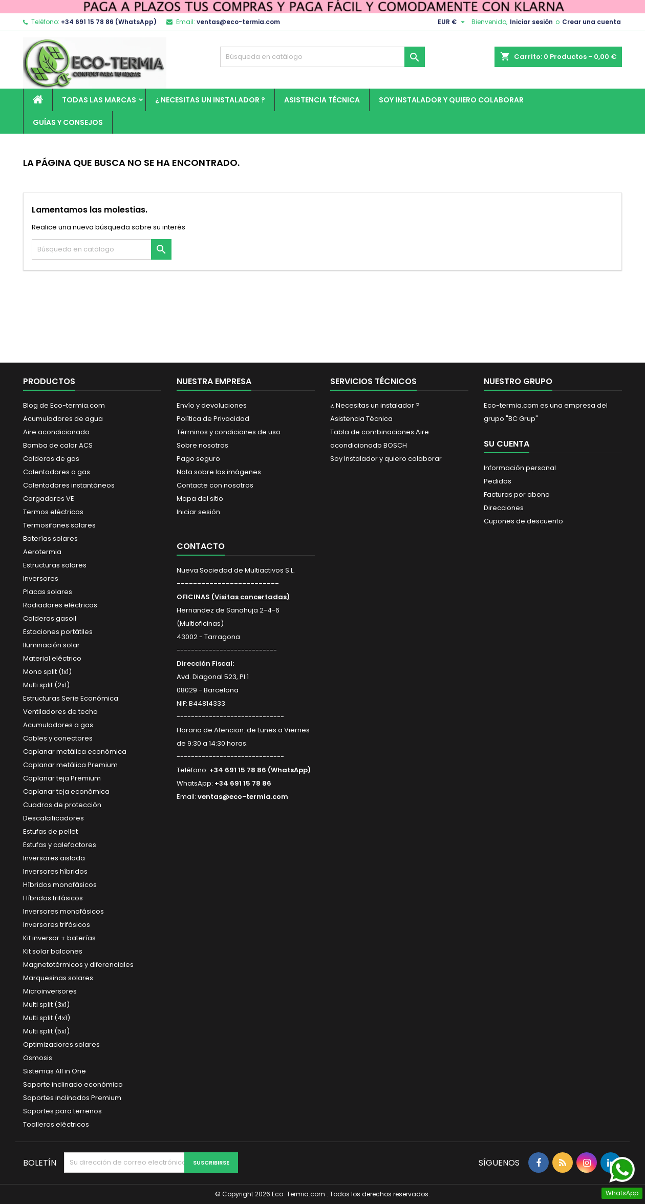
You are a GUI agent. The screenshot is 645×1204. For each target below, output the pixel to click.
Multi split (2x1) (46, 685)
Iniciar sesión (531, 21)
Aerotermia (42, 552)
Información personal (520, 468)
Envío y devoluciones (212, 405)
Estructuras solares (55, 565)
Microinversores (50, 991)
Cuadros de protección (62, 805)
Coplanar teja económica (66, 791)
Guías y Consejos (68, 122)
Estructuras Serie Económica (70, 698)
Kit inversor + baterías (59, 938)
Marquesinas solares (58, 978)
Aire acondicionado (56, 432)
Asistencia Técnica (322, 100)
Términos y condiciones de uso (229, 432)
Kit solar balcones (52, 951)
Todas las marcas (99, 100)
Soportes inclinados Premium (72, 1098)
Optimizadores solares (61, 1044)
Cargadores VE (48, 498)
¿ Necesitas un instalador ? (210, 100)
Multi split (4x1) (46, 1018)
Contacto (201, 546)
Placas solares (47, 592)
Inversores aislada (54, 858)
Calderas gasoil (49, 618)
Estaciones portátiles (58, 632)
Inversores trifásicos (56, 925)
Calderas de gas (51, 458)
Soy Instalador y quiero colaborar (451, 100)
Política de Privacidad (213, 419)
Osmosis (37, 1058)
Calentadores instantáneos (69, 485)
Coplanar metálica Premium (70, 765)
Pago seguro (198, 458)
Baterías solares (50, 538)
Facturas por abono (517, 494)
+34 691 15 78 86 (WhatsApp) (109, 21)
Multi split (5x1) (46, 1031)
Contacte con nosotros (215, 485)
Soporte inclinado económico (73, 1084)
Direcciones (504, 508)
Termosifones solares (59, 525)
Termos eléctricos (53, 512)
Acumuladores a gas (58, 725)
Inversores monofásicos (63, 911)
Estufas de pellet (50, 831)
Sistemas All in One (54, 1071)
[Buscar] (322, 57)
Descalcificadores (53, 818)
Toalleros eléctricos (56, 1124)
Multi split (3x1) (46, 1004)
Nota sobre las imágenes (219, 472)
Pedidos (497, 481)
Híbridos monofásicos (60, 885)
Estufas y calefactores (59, 845)
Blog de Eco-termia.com (64, 405)
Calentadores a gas (56, 472)
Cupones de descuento (523, 521)
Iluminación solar (51, 645)
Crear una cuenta (591, 21)
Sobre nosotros (202, 445)
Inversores (40, 578)
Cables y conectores (58, 738)
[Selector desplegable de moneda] (452, 22)
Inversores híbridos (55, 871)
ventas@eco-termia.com (238, 21)
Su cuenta (506, 444)
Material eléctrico (52, 658)
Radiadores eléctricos (60, 605)
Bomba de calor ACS (58, 445)
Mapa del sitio (200, 498)
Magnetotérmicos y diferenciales (78, 964)
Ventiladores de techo (60, 711)
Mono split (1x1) (47, 672)
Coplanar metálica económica (74, 751)
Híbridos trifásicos (53, 898)
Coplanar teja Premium (62, 778)
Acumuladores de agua (63, 419)
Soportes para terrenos (62, 1111)
